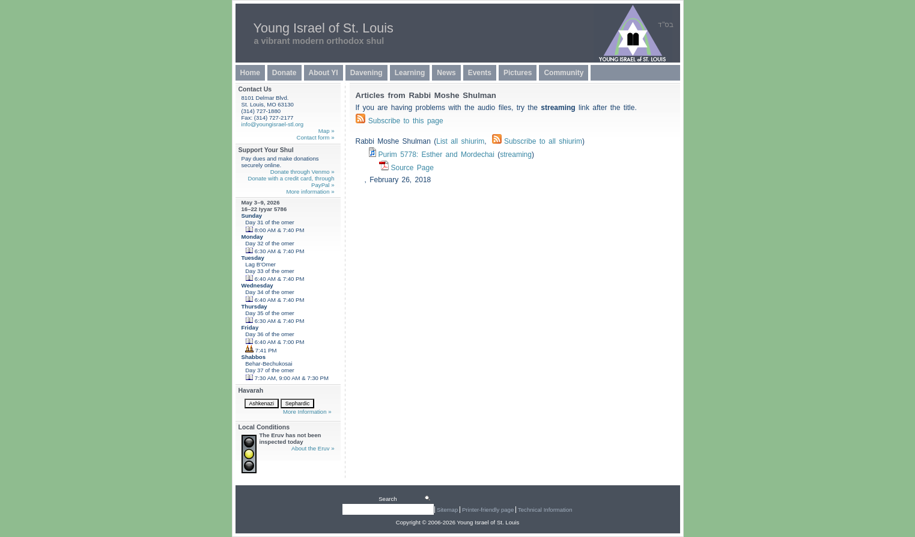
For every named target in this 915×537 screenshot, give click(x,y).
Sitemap (447, 509)
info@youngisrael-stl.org (273, 124)
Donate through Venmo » (302, 171)
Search (387, 499)
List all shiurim (460, 141)
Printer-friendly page (488, 509)
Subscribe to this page (405, 121)
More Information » (307, 411)
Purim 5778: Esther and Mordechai (436, 154)
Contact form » (316, 137)
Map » (326, 130)
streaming (516, 154)
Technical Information (545, 509)
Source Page (412, 168)
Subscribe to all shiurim (537, 141)
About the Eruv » (312, 448)
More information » (311, 191)
